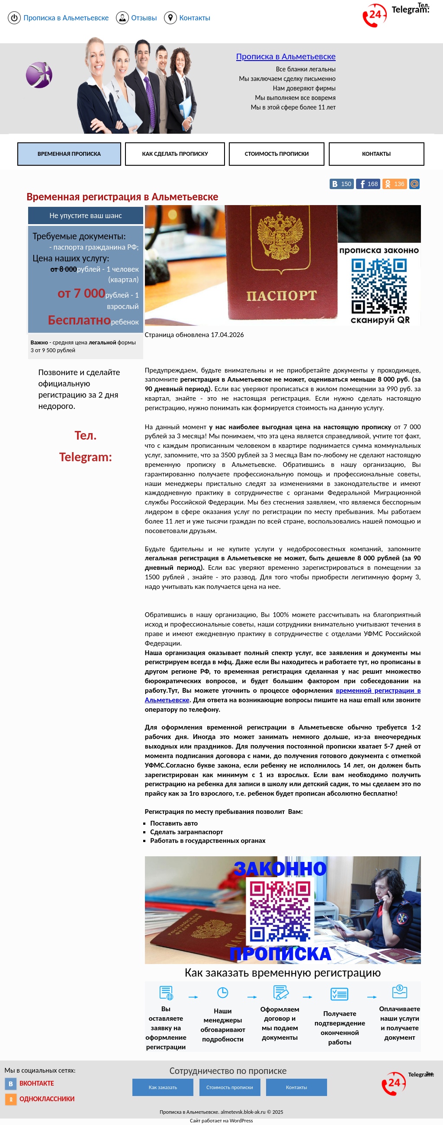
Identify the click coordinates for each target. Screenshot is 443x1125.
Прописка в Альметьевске (286, 56)
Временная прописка (69, 154)
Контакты (376, 154)
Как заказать (163, 1087)
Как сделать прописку (175, 154)
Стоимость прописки (277, 154)
